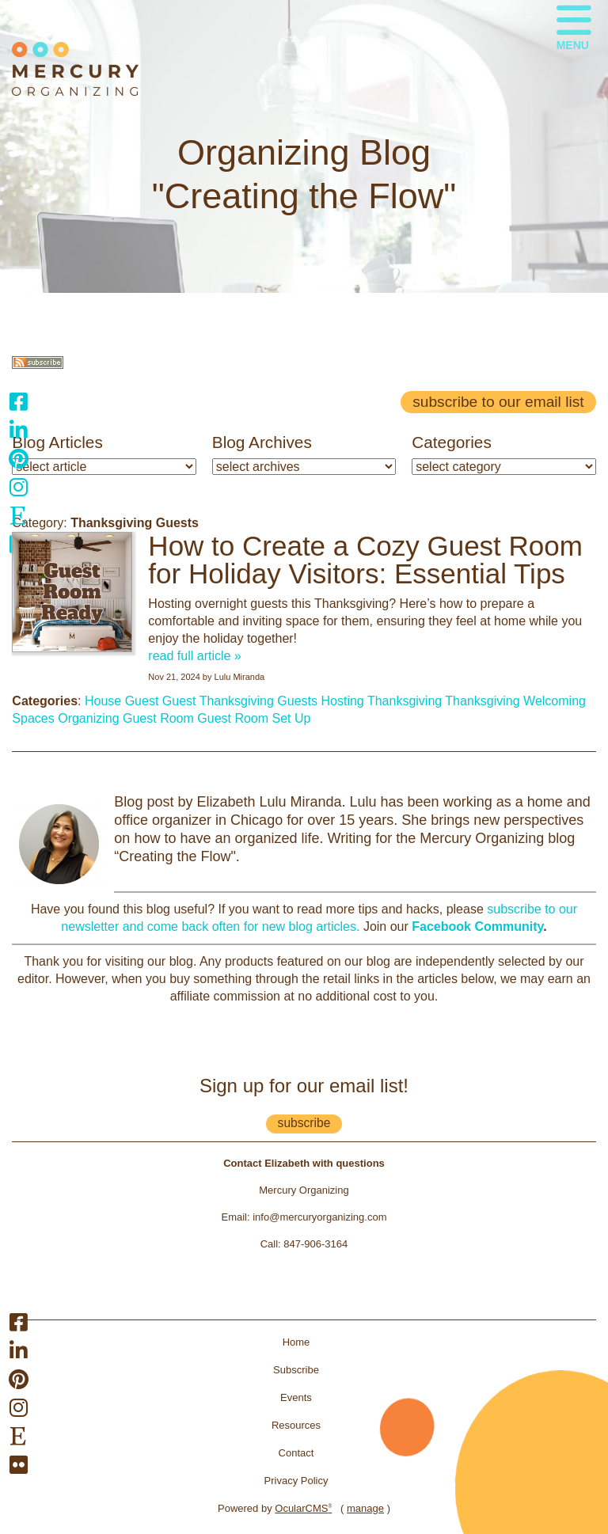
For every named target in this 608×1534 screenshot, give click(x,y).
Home (296, 1342)
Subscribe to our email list (497, 401)
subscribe (304, 1123)
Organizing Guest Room (126, 718)
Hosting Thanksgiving (382, 701)
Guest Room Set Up (253, 718)
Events (296, 1397)
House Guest (121, 701)
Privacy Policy (296, 1481)
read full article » (194, 656)
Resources (296, 1425)
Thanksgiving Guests (258, 701)
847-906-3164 (315, 1244)
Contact (296, 1453)
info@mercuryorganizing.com (319, 1217)
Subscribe (296, 1370)
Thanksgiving (482, 701)
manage (365, 1508)
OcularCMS (303, 1508)
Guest (179, 701)
